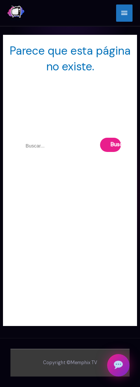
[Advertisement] (70, 256)
